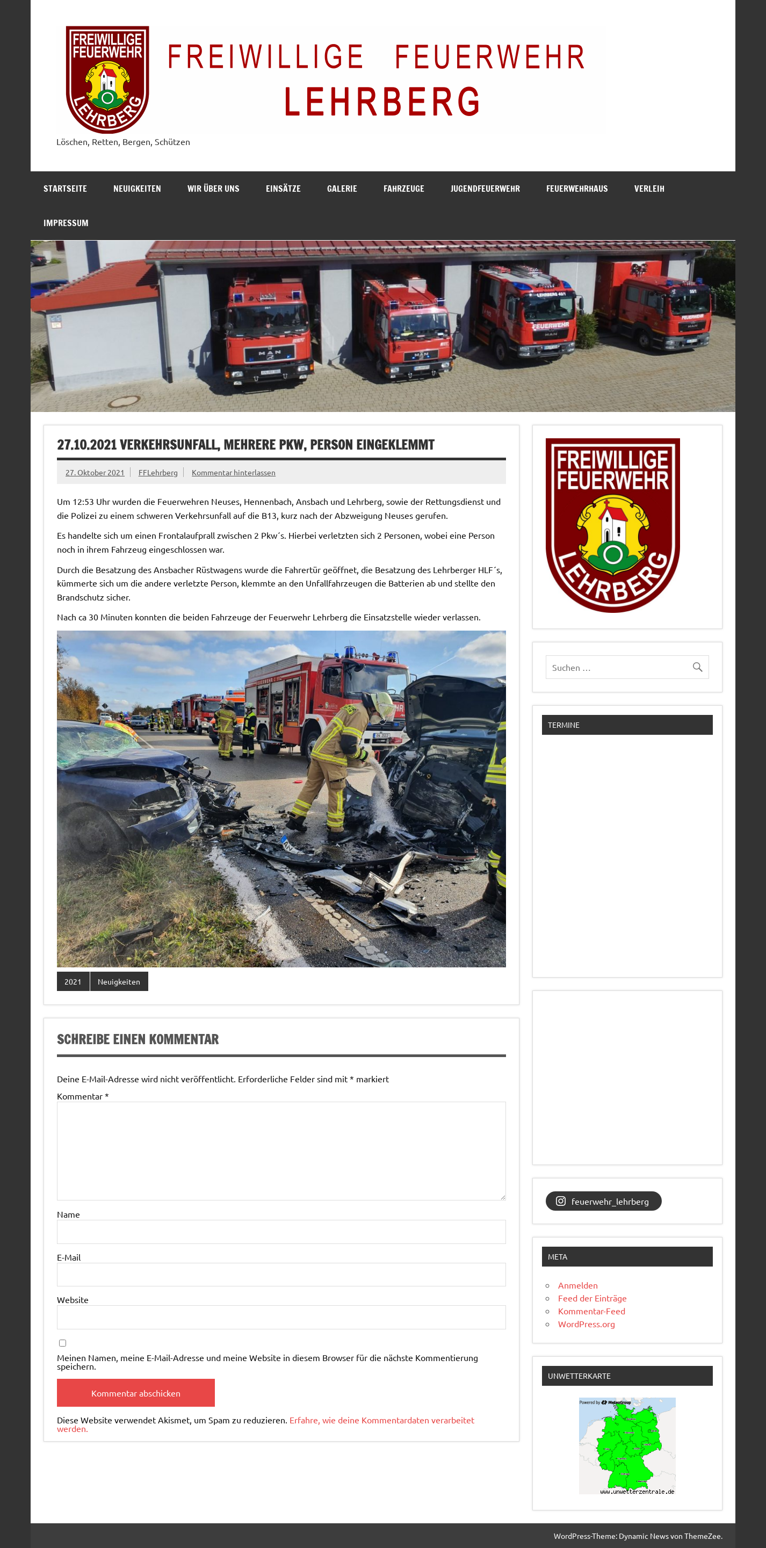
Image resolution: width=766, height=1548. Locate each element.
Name (68, 1214)
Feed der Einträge (592, 1297)
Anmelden (578, 1284)
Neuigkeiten (137, 188)
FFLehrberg (158, 472)
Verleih (649, 188)
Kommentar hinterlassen (234, 472)
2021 (73, 981)
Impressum (66, 223)
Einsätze (283, 188)
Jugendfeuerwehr (485, 188)
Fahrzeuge (404, 188)
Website (73, 1299)
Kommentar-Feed (591, 1310)
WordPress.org (586, 1323)
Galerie (342, 188)
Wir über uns (213, 188)
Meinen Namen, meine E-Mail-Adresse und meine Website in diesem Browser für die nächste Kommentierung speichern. (267, 1361)
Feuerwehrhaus (577, 188)
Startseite (65, 188)
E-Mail (69, 1257)
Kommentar (83, 1095)
